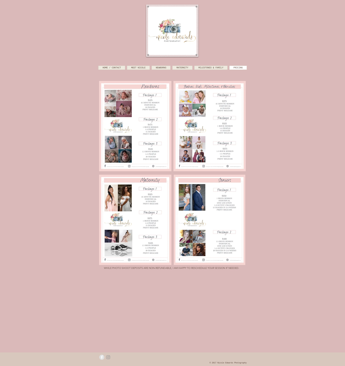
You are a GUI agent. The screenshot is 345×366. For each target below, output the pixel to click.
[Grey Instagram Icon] (108, 357)
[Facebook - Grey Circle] (101, 357)
